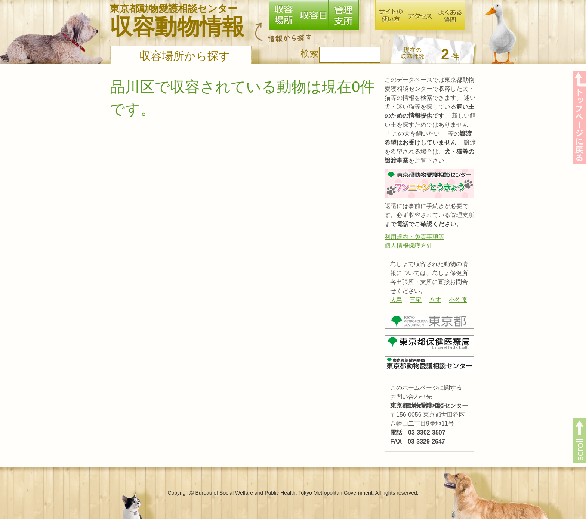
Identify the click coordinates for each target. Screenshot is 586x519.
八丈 (435, 300)
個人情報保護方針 (408, 245)
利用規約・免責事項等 (414, 237)
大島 (396, 300)
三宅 (416, 300)
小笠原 (458, 300)
